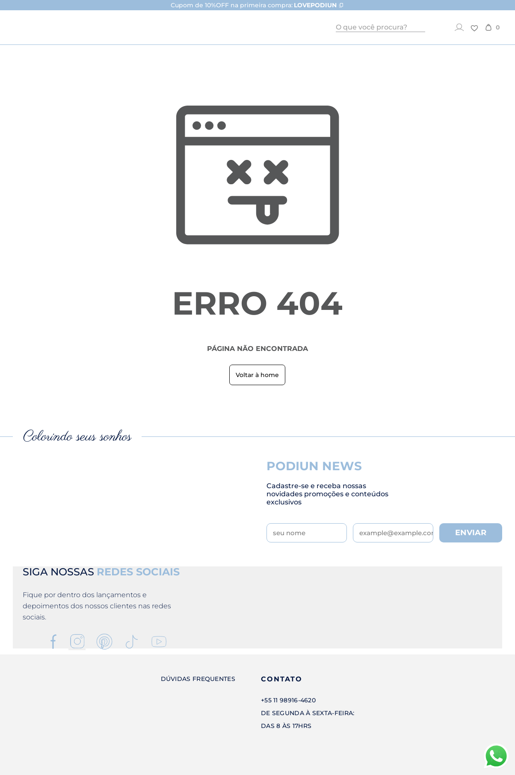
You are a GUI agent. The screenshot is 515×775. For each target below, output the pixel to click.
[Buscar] (420, 27)
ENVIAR (470, 532)
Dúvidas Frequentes (198, 679)
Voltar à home (257, 375)
